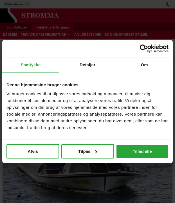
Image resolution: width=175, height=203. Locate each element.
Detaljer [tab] (87, 64)
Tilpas (87, 151)
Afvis (33, 151)
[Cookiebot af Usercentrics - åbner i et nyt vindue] (144, 48)
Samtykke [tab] (31, 64)
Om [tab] (144, 64)
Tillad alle (142, 151)
